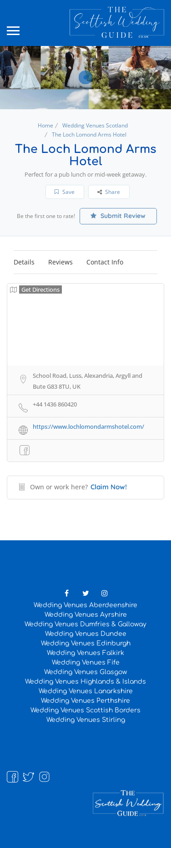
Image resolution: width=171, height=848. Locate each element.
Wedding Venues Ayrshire (86, 614)
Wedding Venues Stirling (85, 719)
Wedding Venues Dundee (85, 633)
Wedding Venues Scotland (95, 125)
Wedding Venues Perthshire (85, 700)
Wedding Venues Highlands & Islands (85, 681)
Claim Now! (109, 486)
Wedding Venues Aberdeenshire (85, 605)
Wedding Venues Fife (86, 662)
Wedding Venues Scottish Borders (85, 710)
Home (45, 125)
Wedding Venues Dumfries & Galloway (85, 624)
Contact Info (104, 262)
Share (108, 192)
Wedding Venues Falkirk (85, 653)
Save (65, 192)
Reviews (60, 262)
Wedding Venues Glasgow (85, 672)
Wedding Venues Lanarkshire (86, 691)
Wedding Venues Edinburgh (86, 643)
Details (24, 262)
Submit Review (118, 216)
